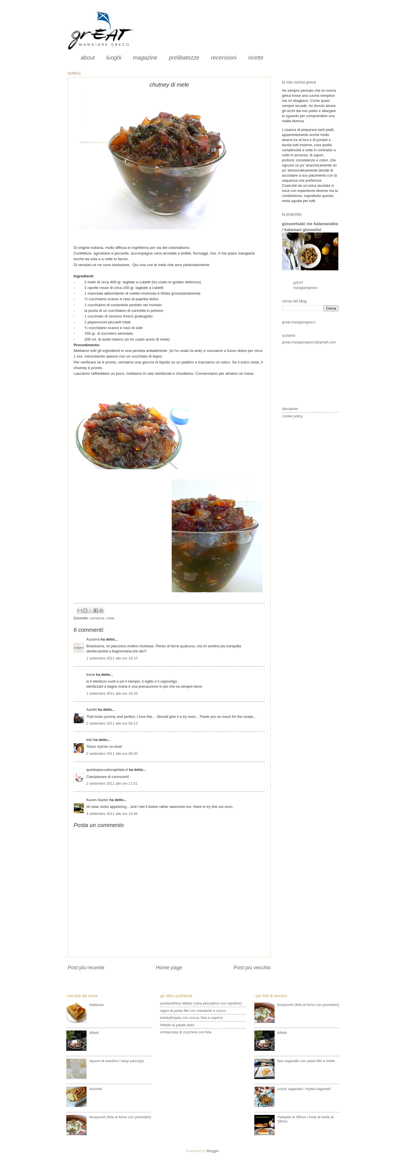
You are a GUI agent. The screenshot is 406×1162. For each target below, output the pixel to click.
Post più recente (86, 967)
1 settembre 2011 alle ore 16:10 (112, 658)
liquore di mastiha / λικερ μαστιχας (116, 1061)
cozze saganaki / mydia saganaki (304, 1089)
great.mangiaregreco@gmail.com (309, 342)
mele (110, 618)
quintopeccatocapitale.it (107, 770)
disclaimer (290, 409)
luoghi (113, 57)
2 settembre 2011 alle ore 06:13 (112, 723)
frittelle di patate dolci (177, 1025)
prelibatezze (184, 57)
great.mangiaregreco (298, 322)
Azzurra (93, 639)
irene (90, 674)
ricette (255, 57)
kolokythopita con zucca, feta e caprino (191, 1018)
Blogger (212, 1151)
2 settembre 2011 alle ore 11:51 (112, 783)
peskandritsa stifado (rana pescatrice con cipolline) (201, 1003)
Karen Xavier (97, 800)
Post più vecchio (252, 967)
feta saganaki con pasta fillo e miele (306, 1061)
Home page (169, 967)
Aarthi (91, 709)
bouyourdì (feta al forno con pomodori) (120, 1117)
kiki (89, 740)
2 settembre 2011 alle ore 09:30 (112, 753)
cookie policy (292, 416)
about (88, 57)
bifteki (94, 1033)
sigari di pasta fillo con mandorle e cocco (193, 1010)
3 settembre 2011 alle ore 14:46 (112, 814)
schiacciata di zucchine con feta (185, 1032)
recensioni (224, 57)
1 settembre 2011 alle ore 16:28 (112, 693)
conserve (97, 618)
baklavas (96, 1005)
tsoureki (95, 1089)
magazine (145, 57)
